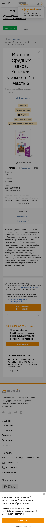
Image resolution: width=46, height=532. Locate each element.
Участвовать (23, 521)
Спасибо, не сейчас (23, 527)
